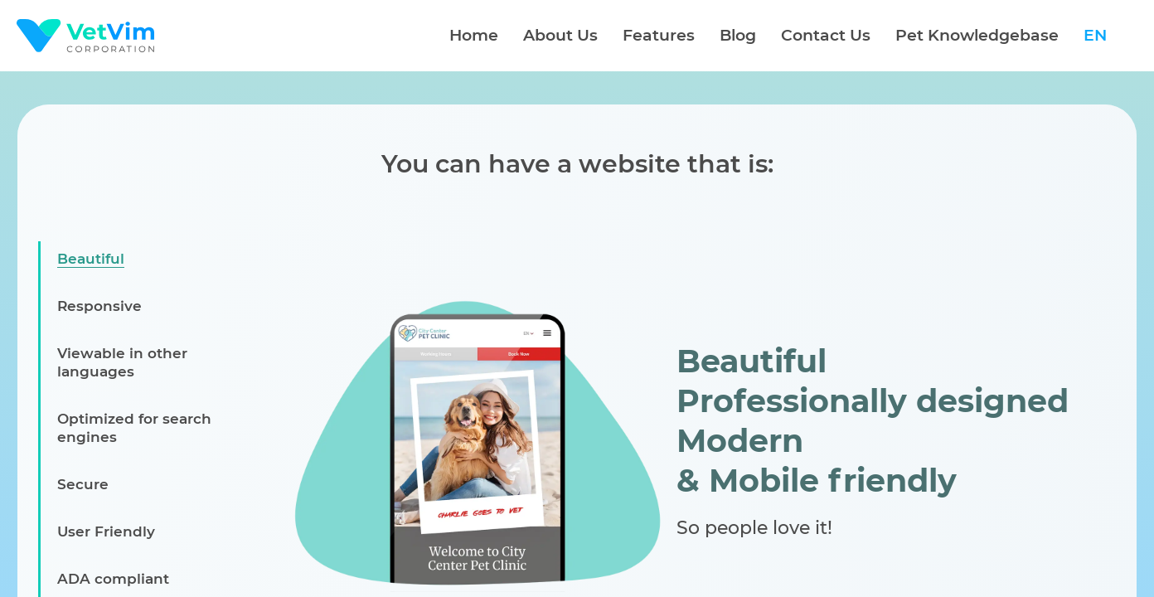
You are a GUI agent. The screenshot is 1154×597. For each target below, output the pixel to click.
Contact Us (825, 35)
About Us (560, 35)
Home (473, 35)
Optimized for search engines (134, 427)
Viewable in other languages (122, 362)
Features (659, 35)
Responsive (99, 306)
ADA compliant (113, 578)
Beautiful (90, 258)
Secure (83, 484)
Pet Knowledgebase (977, 35)
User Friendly (106, 531)
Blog (738, 35)
